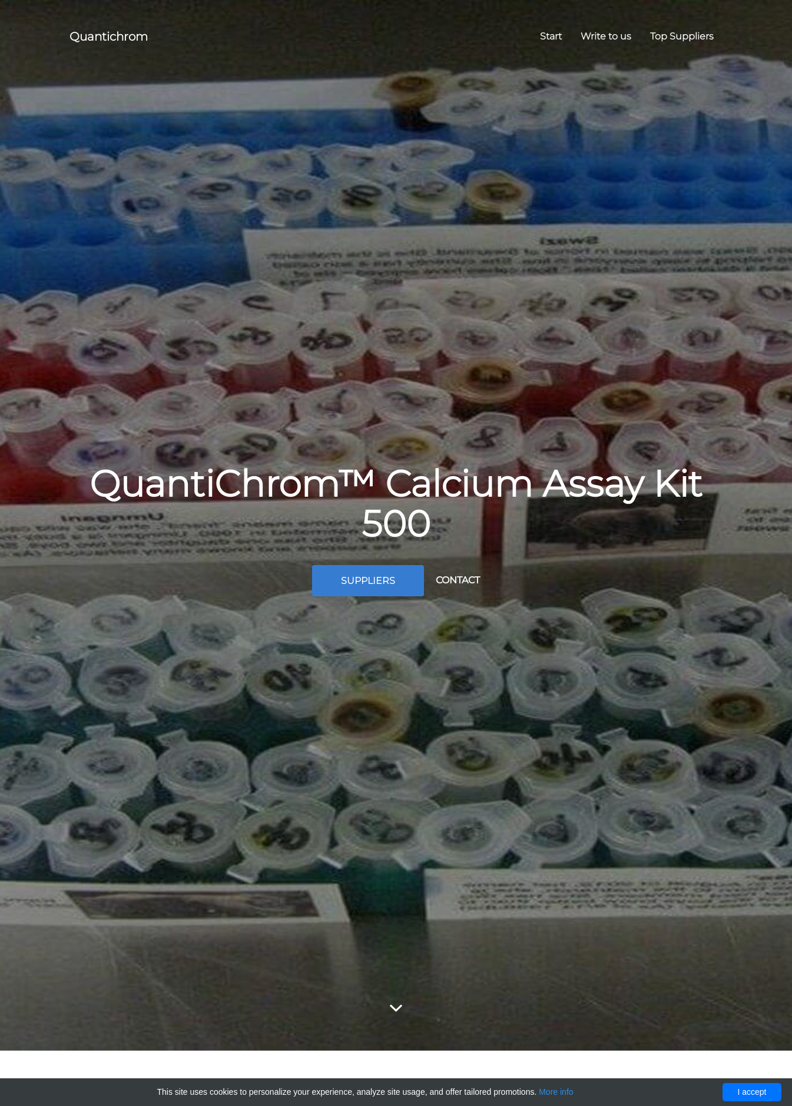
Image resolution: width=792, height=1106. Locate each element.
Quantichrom (108, 36)
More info (556, 1092)
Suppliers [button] (368, 580)
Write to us (606, 36)
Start (551, 36)
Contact (458, 580)
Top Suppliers (682, 36)
